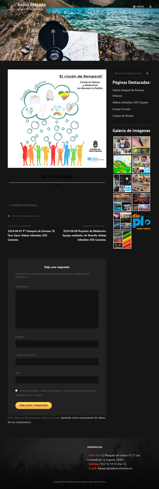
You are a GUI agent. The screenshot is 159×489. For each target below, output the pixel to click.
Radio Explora (32, 4)
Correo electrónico (26, 355)
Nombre (20, 337)
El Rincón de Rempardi (21, 216)
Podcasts (35, 216)
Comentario (22, 286)
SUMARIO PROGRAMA (23, 205)
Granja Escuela (121, 109)
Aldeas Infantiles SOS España (130, 102)
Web (17, 373)
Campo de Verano (123, 115)
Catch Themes (99, 481)
